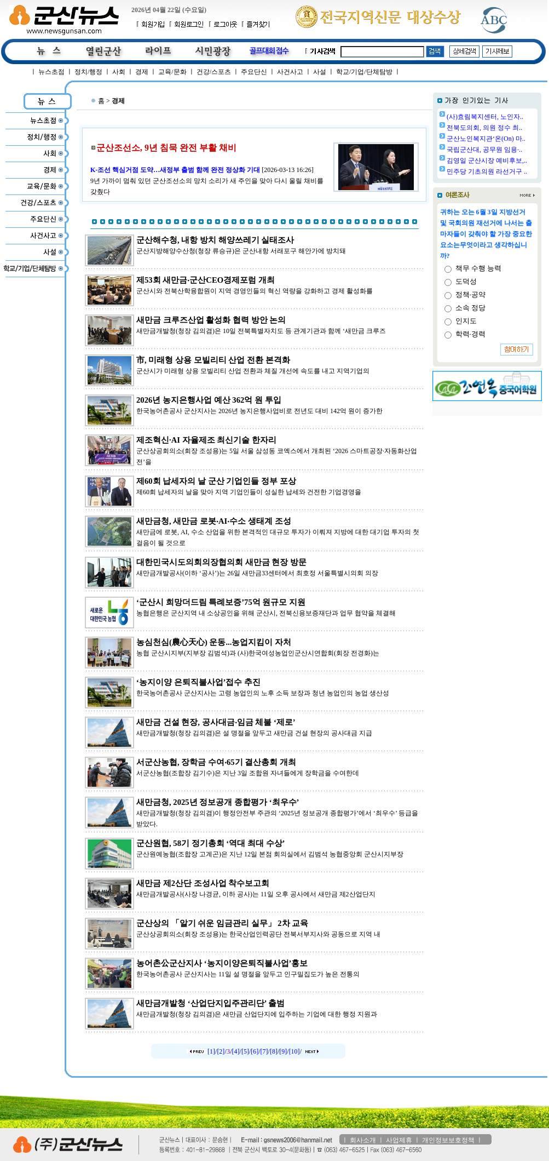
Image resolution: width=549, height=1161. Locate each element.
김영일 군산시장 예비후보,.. (487, 160)
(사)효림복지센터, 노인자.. (485, 117)
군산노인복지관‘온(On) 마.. (486, 138)
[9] (283, 1051)
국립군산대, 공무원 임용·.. (484, 149)
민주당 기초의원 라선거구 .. (487, 171)
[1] (211, 1051)
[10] (294, 1051)
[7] (264, 1051)
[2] (220, 1051)
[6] (254, 1051)
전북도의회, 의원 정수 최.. (484, 127)
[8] (274, 1051)
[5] (245, 1051)
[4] (236, 1051)
